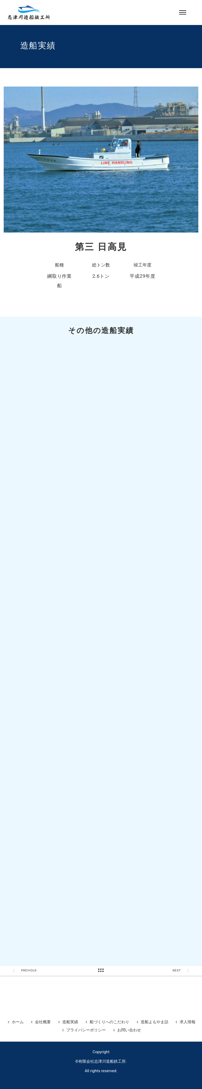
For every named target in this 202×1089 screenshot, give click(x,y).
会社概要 (43, 1022)
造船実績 (70, 1022)
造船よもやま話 (154, 1022)
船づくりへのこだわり (109, 1022)
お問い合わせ (129, 1030)
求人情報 (187, 1022)
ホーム (18, 1022)
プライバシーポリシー (86, 1030)
